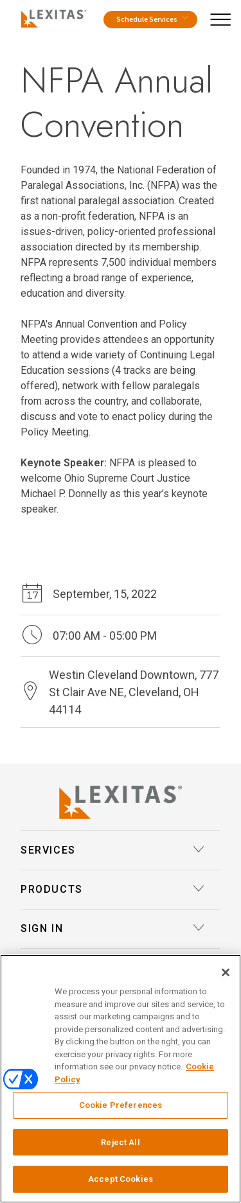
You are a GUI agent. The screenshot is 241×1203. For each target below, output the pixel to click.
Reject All (120, 1142)
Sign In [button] (113, 928)
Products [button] (113, 889)
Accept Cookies (120, 1179)
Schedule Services (152, 19)
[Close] (225, 972)
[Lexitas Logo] (120, 802)
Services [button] (113, 850)
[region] (120, 1078)
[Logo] (51, 16)
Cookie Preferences (120, 1105)
